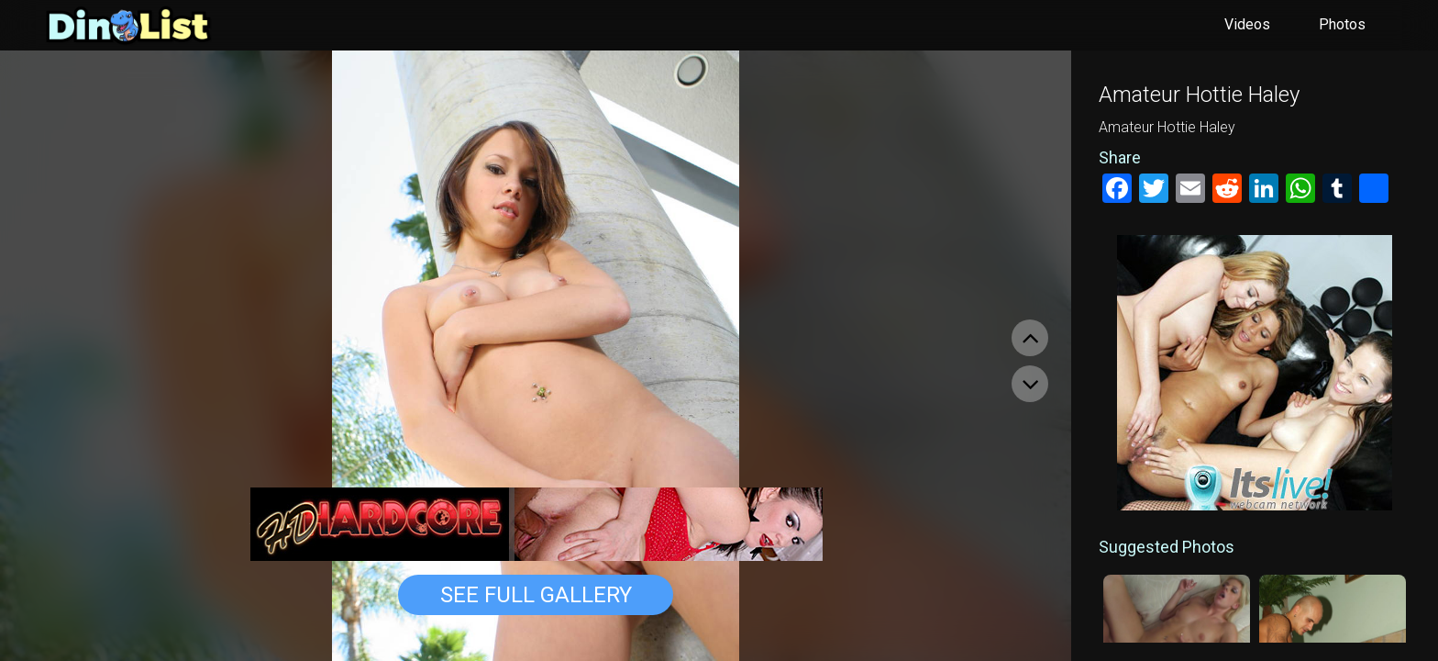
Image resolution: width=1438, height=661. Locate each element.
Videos (1247, 24)
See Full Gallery (536, 595)
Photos (1342, 24)
